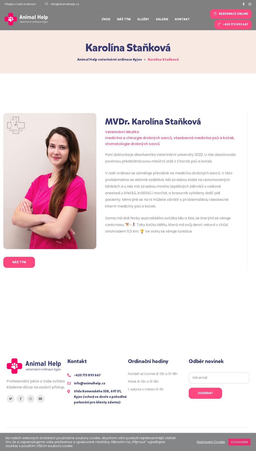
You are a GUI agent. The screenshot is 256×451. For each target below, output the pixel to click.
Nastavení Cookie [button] (211, 442)
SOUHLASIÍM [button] (239, 442)
